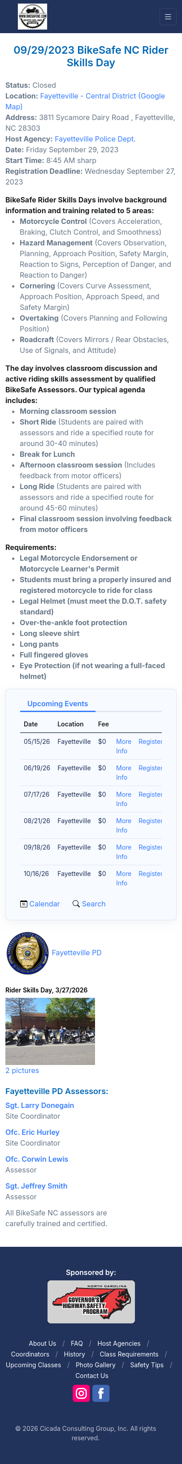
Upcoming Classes (33, 1365)
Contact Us (91, 1375)
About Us (42, 1343)
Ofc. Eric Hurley (32, 1132)
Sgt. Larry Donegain (39, 1105)
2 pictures (22, 1070)
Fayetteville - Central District (88, 95)
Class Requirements (129, 1354)
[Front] (32, 16)
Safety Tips (147, 1365)
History (74, 1354)
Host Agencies (118, 1343)
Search (93, 903)
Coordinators (30, 1354)
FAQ (77, 1343)
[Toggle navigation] (168, 17)
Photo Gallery (96, 1365)
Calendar (45, 903)
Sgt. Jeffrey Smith (36, 1185)
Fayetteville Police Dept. (95, 138)
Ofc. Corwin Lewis (36, 1159)
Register (151, 741)
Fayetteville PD (77, 953)
